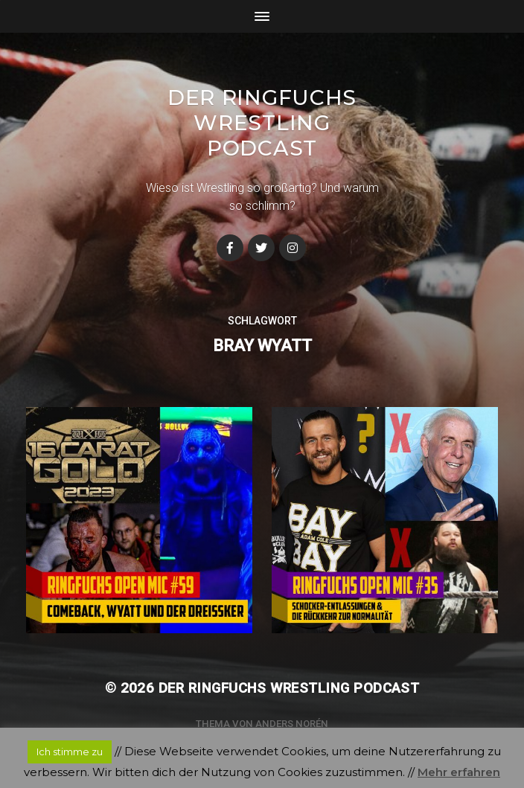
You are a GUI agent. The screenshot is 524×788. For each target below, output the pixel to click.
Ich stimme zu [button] (69, 751)
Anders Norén (291, 723)
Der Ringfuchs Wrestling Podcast (262, 123)
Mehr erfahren (459, 772)
